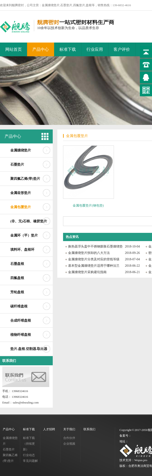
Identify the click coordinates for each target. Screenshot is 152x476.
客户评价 (121, 49)
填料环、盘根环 (22, 249)
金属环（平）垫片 (24, 235)
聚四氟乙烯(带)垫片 (25, 178)
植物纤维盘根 (20, 334)
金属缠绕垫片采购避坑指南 (87, 272)
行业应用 (94, 49)
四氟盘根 (17, 278)
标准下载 (67, 49)
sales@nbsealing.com (26, 402)
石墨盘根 (17, 264)
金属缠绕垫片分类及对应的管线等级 (93, 259)
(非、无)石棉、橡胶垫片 (28, 221)
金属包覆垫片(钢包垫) (88, 205)
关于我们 (69, 429)
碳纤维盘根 (19, 306)
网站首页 (13, 49)
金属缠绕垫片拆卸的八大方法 (89, 253)
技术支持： (126, 460)
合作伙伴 (69, 438)
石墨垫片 (17, 164)
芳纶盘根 (17, 292)
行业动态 (29, 455)
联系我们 (9, 361)
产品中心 (40, 49)
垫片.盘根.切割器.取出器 (28, 349)
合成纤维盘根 (20, 320)
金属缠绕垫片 (20, 150)
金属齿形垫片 (20, 193)
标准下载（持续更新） (29, 443)
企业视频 (69, 443)
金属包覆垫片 (20, 207)
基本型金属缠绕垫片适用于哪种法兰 (93, 265)
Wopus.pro (140, 460)
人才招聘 (49, 429)
